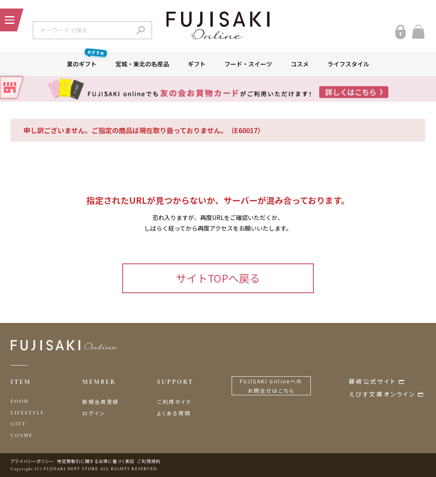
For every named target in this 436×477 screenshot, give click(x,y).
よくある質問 (174, 413)
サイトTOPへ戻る (218, 278)
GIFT (18, 424)
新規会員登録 (100, 401)
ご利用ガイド (174, 401)
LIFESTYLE (27, 413)
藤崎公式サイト (372, 381)
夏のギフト (86, 60)
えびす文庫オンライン (382, 394)
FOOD (20, 401)
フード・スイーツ (248, 64)
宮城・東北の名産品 (142, 64)
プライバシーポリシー (32, 461)
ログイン (94, 413)
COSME (22, 435)
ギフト (197, 64)
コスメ (300, 64)
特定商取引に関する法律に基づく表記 (96, 461)
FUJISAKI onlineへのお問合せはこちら (271, 385)
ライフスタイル (348, 64)
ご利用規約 (149, 461)
